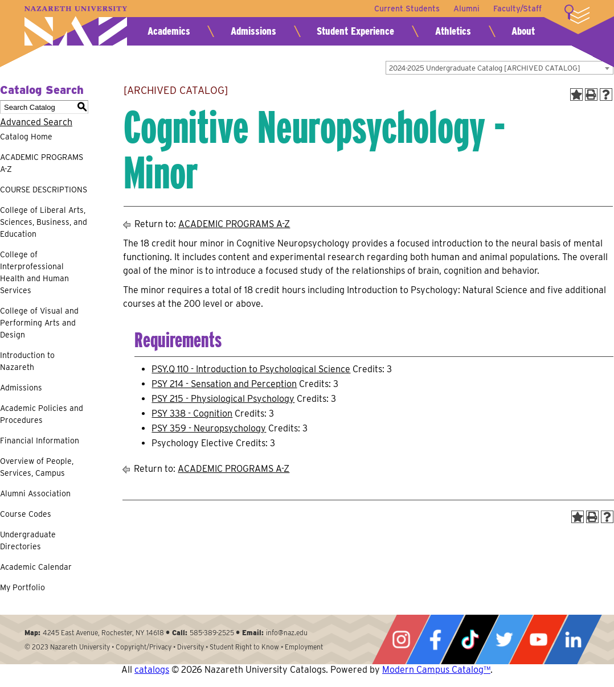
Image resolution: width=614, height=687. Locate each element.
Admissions (253, 31)
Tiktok (470, 639)
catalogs (151, 669)
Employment (304, 647)
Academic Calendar (36, 566)
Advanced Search (36, 122)
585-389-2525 (212, 632)
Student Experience (355, 31)
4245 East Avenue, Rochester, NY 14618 (103, 632)
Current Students (407, 8)
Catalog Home (26, 136)
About (523, 31)
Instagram (401, 639)
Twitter (504, 639)
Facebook (435, 639)
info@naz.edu (287, 632)
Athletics (453, 31)
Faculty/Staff (517, 8)
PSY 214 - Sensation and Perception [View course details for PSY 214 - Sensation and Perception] (224, 384)
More (577, 14)
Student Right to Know (244, 647)
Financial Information (39, 440)
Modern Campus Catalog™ (436, 669)
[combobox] (499, 68)
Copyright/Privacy (143, 647)
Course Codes (25, 514)
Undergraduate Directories (28, 540)
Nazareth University (75, 26)
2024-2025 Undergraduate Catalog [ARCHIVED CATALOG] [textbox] (484, 68)
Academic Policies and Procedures (41, 414)
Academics (169, 31)
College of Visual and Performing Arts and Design (39, 322)
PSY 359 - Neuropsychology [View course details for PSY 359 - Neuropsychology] (209, 428)
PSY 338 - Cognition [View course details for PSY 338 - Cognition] (192, 413)
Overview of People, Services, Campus (36, 467)
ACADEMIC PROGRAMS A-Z (41, 163)
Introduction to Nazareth (27, 361)
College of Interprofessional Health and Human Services (34, 272)
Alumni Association (35, 493)
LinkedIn (573, 639)
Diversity (190, 647)
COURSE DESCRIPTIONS (43, 189)
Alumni (466, 8)
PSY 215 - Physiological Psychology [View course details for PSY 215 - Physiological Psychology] (223, 398)
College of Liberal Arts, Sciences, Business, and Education (43, 221)
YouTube (538, 639)
